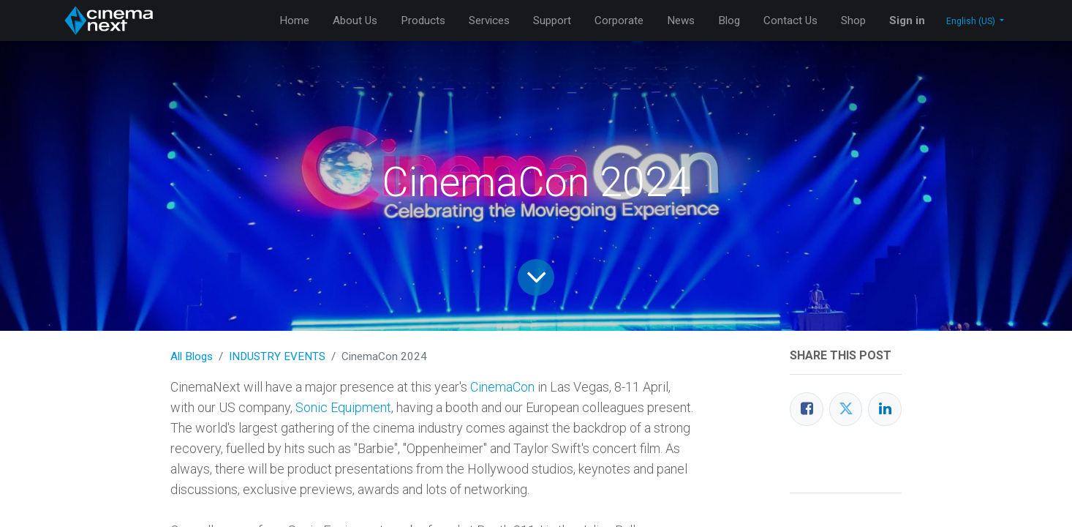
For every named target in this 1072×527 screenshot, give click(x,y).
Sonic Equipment (343, 407)
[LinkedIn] (885, 409)
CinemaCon (502, 387)
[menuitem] (294, 21)
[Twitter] (846, 409)
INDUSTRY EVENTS (277, 356)
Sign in (907, 20)
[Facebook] (806, 409)
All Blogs (191, 356)
